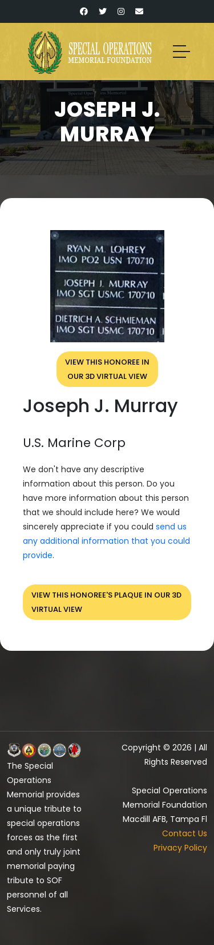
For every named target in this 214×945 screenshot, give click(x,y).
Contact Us (184, 833)
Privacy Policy (180, 847)
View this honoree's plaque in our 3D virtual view (106, 602)
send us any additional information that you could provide (106, 541)
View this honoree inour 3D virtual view (107, 369)
